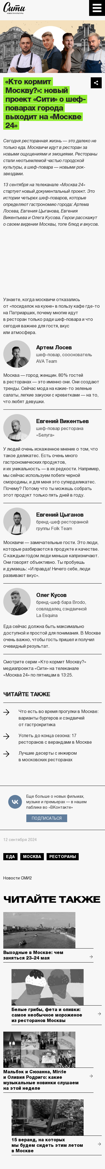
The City (14, 8)
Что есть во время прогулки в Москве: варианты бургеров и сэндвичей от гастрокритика (58, 718)
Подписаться (47, 818)
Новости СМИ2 (17, 878)
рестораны (62, 856)
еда (10, 856)
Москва (32, 856)
